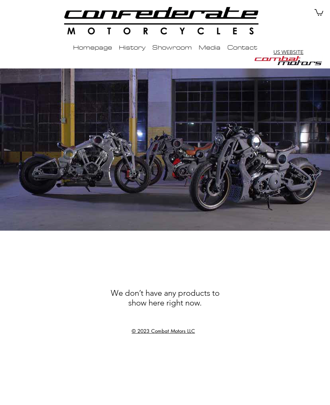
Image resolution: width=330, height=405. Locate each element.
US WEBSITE (288, 52)
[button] (319, 12)
